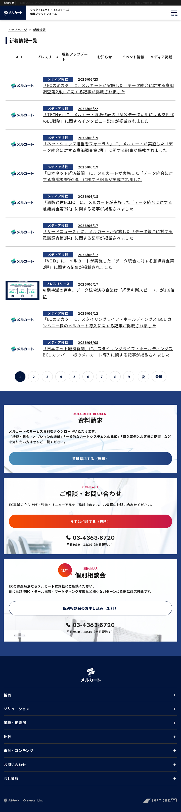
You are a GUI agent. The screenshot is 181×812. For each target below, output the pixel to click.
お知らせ (104, 56)
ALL (19, 56)
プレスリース (48, 56)
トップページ (17, 29)
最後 (159, 376)
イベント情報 (133, 56)
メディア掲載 (161, 56)
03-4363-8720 (94, 537)
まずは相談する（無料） (90, 521)
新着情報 (39, 29)
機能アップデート (75, 57)
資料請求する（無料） (90, 458)
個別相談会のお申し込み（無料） (90, 608)
